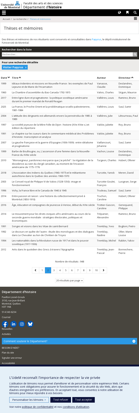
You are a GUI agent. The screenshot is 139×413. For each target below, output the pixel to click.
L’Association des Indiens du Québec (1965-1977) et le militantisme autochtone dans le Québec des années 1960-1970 (49, 174)
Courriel (6, 317)
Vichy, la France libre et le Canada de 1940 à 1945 (39, 190)
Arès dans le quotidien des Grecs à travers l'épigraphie (43, 249)
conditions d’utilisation (76, 407)
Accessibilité (8, 363)
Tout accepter (83, 399)
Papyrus (96, 39)
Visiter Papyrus (13, 67)
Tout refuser (60, 399)
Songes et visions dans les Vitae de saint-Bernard (40, 226)
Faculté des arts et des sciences (43, 3)
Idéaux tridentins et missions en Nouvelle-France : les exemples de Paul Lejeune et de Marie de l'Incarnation (52, 85)
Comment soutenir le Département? (25, 341)
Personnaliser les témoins (29, 400)
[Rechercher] (135, 54)
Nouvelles (7, 328)
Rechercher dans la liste (17, 49)
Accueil (6, 19)
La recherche (20, 19)
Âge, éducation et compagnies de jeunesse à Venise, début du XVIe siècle (53, 205)
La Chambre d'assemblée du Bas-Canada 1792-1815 (41, 92)
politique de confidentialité (38, 407)
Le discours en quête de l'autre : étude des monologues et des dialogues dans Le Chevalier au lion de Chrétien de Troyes (53, 233)
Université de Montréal (10, 4)
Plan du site (8, 352)
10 (97, 270)
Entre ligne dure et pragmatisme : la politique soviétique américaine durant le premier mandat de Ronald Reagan (50, 99)
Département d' (42, 7)
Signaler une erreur (12, 357)
